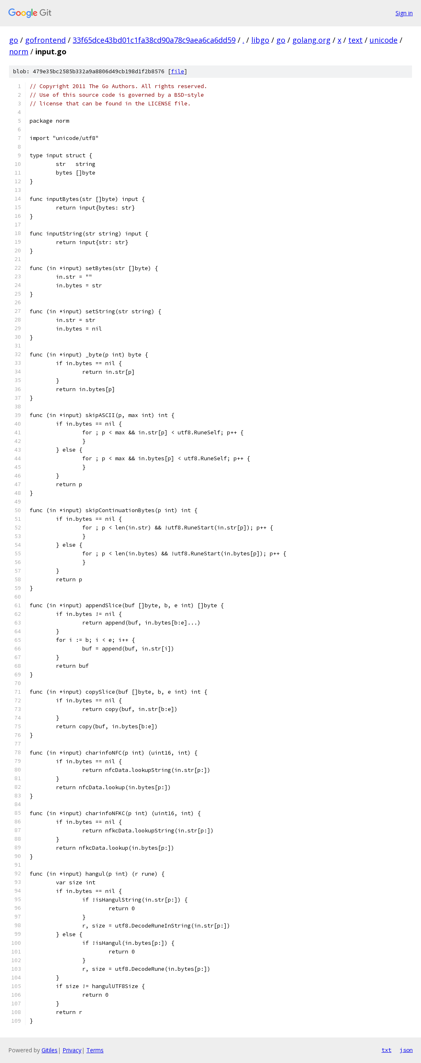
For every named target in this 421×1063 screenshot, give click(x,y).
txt (386, 1050)
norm (18, 51)
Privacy (71, 1050)
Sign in (404, 13)
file (177, 71)
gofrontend (45, 40)
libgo (260, 40)
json (406, 1050)
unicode (384, 40)
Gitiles (50, 1050)
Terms (95, 1050)
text (355, 40)
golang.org (311, 40)
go (13, 40)
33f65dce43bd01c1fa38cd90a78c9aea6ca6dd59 (154, 40)
